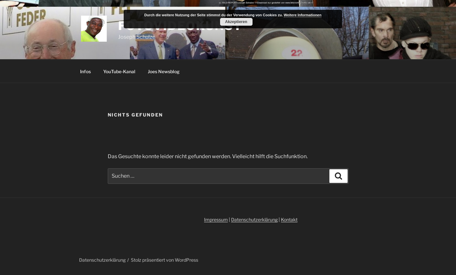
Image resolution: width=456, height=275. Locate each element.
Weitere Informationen (303, 15)
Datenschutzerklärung (254, 219)
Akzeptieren (236, 22)
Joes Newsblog (164, 71)
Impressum (216, 219)
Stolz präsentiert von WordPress (164, 260)
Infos (85, 71)
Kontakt (289, 219)
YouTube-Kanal (119, 71)
